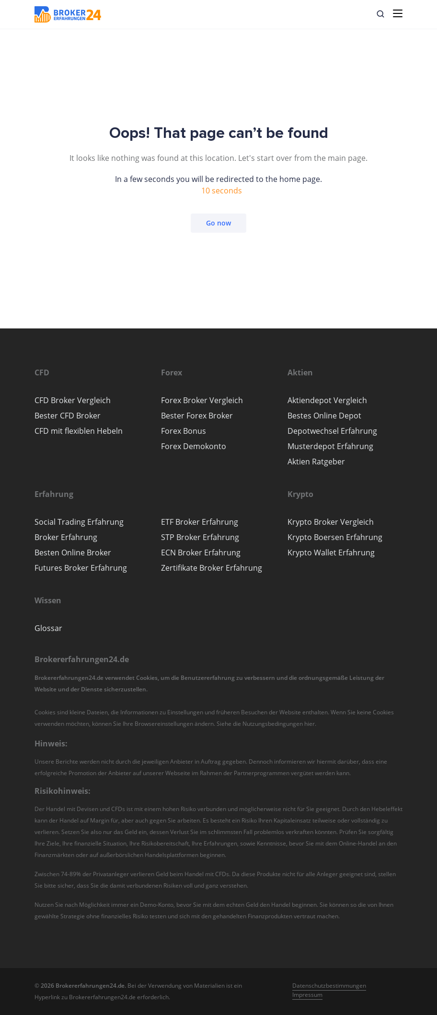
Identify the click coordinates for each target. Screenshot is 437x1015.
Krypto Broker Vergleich (331, 522)
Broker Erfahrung (65, 537)
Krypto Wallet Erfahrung (331, 552)
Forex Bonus (183, 431)
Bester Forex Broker (197, 415)
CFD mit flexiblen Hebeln (78, 431)
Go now (218, 222)
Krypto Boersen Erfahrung (335, 537)
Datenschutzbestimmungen (329, 985)
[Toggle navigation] (397, 13)
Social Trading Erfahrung (79, 522)
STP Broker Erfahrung (200, 537)
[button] (380, 14)
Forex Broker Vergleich (202, 400)
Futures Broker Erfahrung (80, 568)
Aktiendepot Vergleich (327, 400)
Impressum (307, 995)
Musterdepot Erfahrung (330, 446)
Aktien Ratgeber (316, 461)
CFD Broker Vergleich (72, 400)
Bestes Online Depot (324, 415)
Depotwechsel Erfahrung (332, 431)
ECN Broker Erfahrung (201, 552)
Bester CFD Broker (67, 415)
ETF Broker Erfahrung (199, 522)
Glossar (48, 628)
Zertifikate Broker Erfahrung (211, 568)
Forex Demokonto (193, 446)
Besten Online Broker (72, 552)
